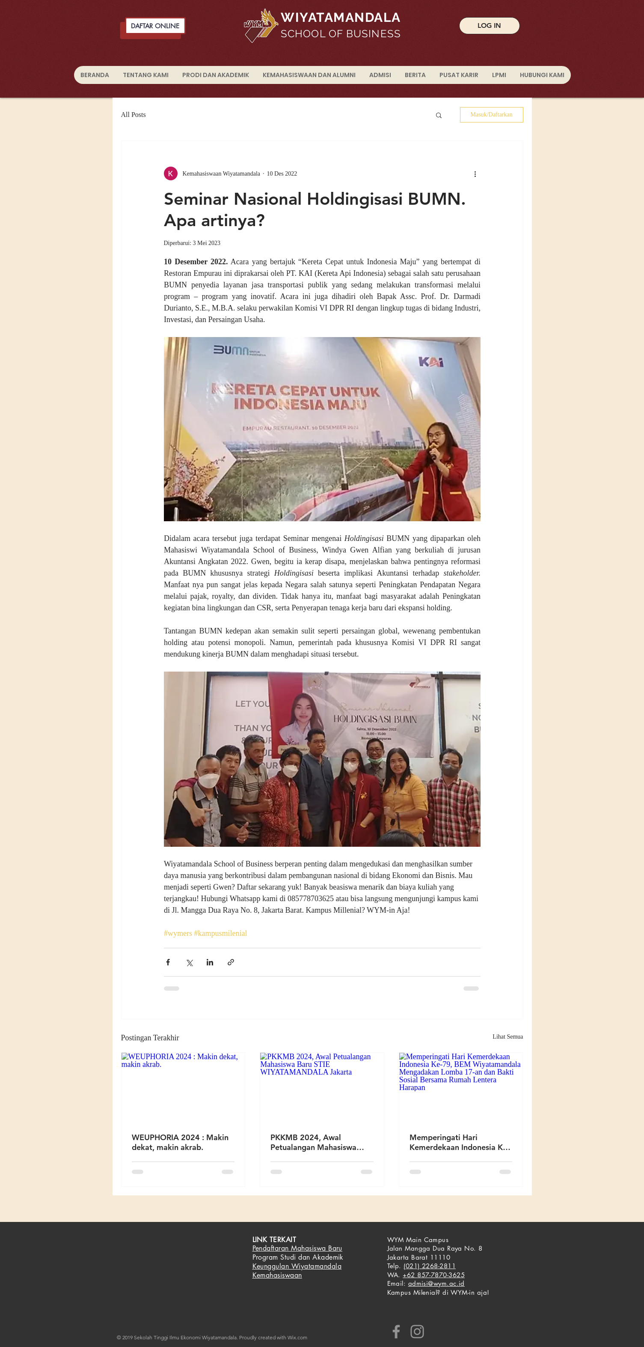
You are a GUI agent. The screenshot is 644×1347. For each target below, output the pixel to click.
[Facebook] (396, 1332)
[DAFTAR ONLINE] (155, 25)
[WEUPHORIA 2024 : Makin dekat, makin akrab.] (183, 1087)
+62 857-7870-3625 (434, 1275)
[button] (439, 114)
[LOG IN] (489, 25)
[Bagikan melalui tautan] (231, 962)
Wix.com (297, 1337)
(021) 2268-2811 (430, 1266)
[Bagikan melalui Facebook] (168, 962)
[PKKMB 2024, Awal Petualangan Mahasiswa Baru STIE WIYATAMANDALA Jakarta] (322, 1087)
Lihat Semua (508, 1036)
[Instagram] (417, 1332)
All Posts (133, 114)
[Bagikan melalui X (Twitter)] (189, 962)
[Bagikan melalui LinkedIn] (210, 962)
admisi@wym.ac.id (436, 1283)
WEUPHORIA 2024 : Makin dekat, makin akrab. (180, 1142)
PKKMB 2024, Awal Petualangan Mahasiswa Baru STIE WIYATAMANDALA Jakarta (318, 1142)
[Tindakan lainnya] (475, 173)
